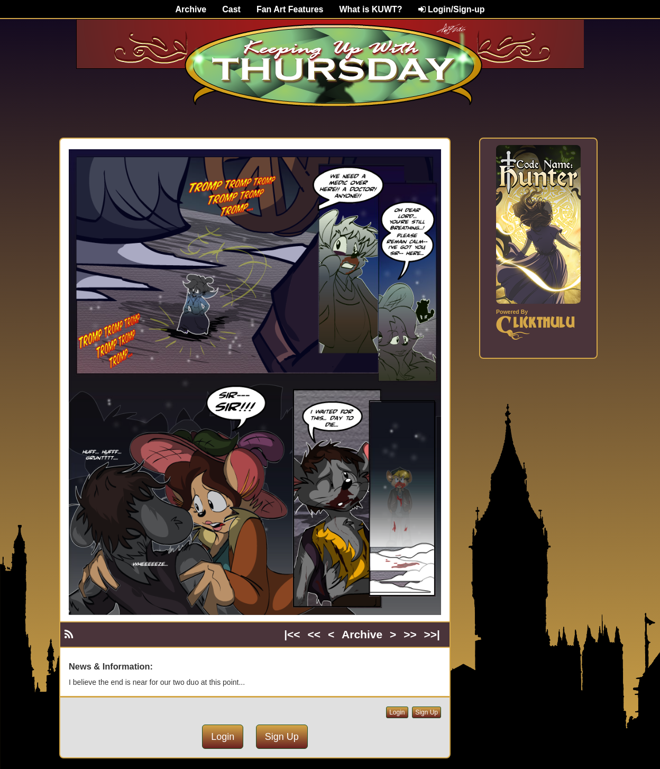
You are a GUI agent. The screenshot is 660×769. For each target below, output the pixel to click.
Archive (191, 9)
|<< (292, 634)
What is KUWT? (370, 9)
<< (314, 634)
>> (410, 634)
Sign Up (426, 712)
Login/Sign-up (451, 9)
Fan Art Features (290, 9)
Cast (231, 9)
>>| (432, 634)
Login (397, 712)
